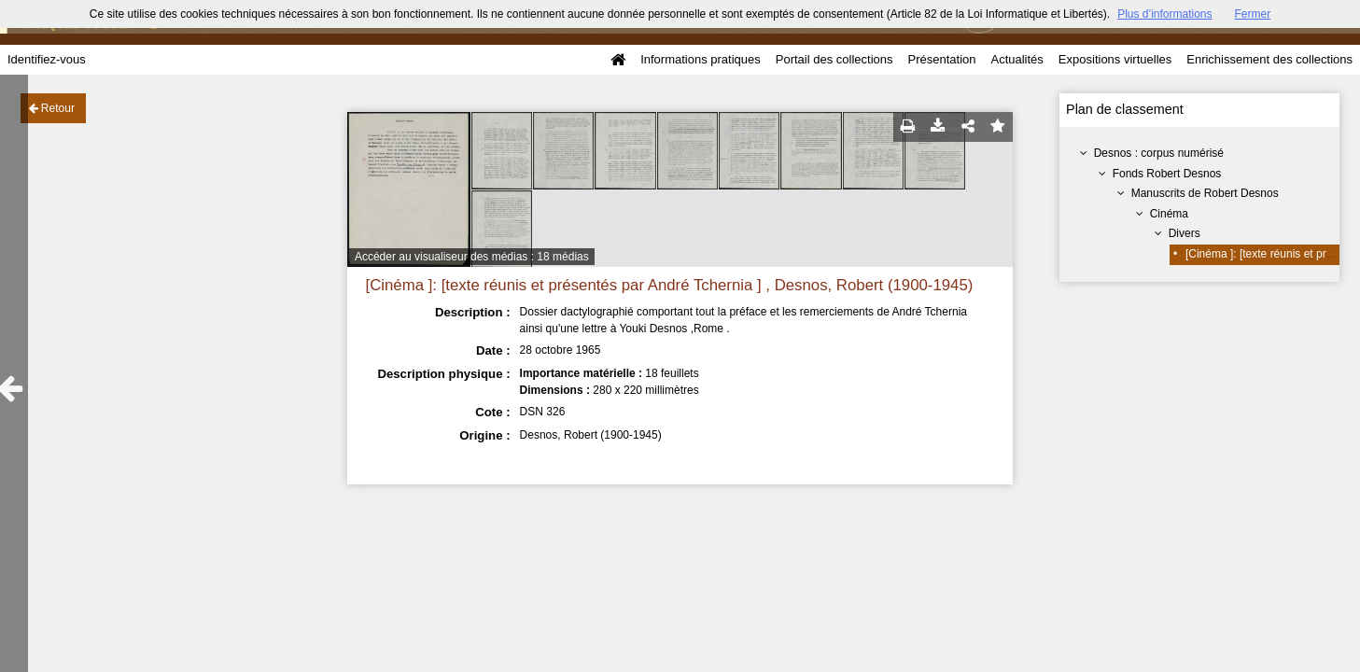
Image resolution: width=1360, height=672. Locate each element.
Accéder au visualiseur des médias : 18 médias (472, 256)
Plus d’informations (1164, 14)
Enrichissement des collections (1269, 59)
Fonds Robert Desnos (1167, 173)
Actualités (1016, 59)
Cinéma (1169, 213)
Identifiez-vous (46, 59)
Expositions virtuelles (1115, 59)
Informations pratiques (700, 59)
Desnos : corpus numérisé (1159, 153)
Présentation (941, 59)
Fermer (1253, 14)
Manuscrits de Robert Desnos (1205, 193)
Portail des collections (834, 59)
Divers (1184, 233)
